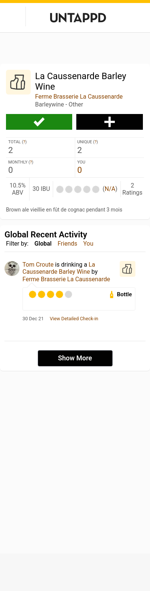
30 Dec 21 (33, 318)
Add (109, 122)
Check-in (39, 122)
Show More (75, 358)
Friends (67, 243)
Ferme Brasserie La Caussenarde (79, 96)
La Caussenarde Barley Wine (58, 268)
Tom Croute (37, 264)
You (88, 243)
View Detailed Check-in (74, 318)
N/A (110, 188)
